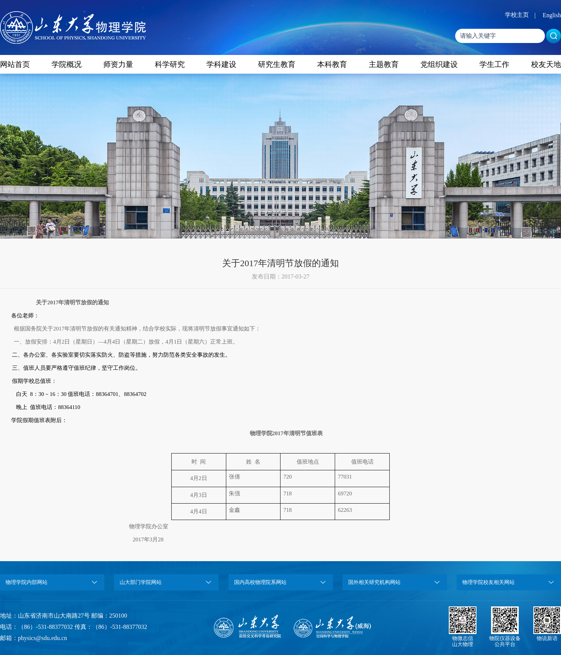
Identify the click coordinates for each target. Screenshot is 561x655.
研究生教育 (276, 64)
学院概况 (67, 64)
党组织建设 (439, 64)
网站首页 (15, 64)
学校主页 (517, 15)
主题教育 (384, 64)
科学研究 (170, 64)
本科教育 (332, 64)
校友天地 (546, 64)
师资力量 (118, 64)
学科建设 (221, 64)
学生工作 (494, 64)
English (552, 15)
